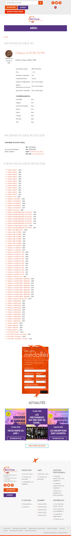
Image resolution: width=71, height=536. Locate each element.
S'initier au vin (59, 519)
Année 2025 (42, 504)
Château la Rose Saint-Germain (17, 298)
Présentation (27, 504)
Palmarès (41, 500)
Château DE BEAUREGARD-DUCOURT (19, 227)
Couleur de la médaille (35, 386)
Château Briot (11, 196)
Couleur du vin (29, 375)
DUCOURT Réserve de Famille (17, 334)
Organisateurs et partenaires (36, 528)
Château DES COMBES (14, 232)
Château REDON (12, 323)
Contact (23, 7)
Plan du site (7, 528)
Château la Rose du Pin (14, 276)
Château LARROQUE (14, 301)
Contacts (62, 528)
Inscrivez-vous (28, 474)
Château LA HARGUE (14, 245)
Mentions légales (52, 528)
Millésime (41, 375)
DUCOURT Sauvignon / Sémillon (17, 338)
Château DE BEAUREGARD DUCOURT (19, 212)
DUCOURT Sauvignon (14, 336)
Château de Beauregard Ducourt (17, 225)
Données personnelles (16, 530)
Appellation (29, 380)
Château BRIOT (12, 170)
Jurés (39, 470)
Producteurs (27, 470)
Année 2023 (42, 509)
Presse (6, 530)
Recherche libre (35, 369)
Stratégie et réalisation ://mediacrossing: (55, 532)
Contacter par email (36, 151)
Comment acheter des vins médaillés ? (58, 485)
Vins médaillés (58, 500)
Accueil (6, 36)
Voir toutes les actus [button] (36, 446)
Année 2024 (42, 507)
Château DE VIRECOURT (15, 230)
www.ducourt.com (38, 153)
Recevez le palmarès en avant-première (58, 493)
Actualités (11, 7)
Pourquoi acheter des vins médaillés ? (58, 478)
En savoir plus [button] (15, 438)
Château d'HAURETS (14, 198)
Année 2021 (42, 515)
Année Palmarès (41, 380)
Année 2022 (42, 512)
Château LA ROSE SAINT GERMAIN (18, 278)
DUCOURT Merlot (13, 332)
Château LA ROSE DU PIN (15, 252)
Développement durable (19, 528)
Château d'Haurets (13, 210)
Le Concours (26, 500)
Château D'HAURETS (14, 201)
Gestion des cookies (30, 530)
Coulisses (26, 507)
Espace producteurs (15, 11)
